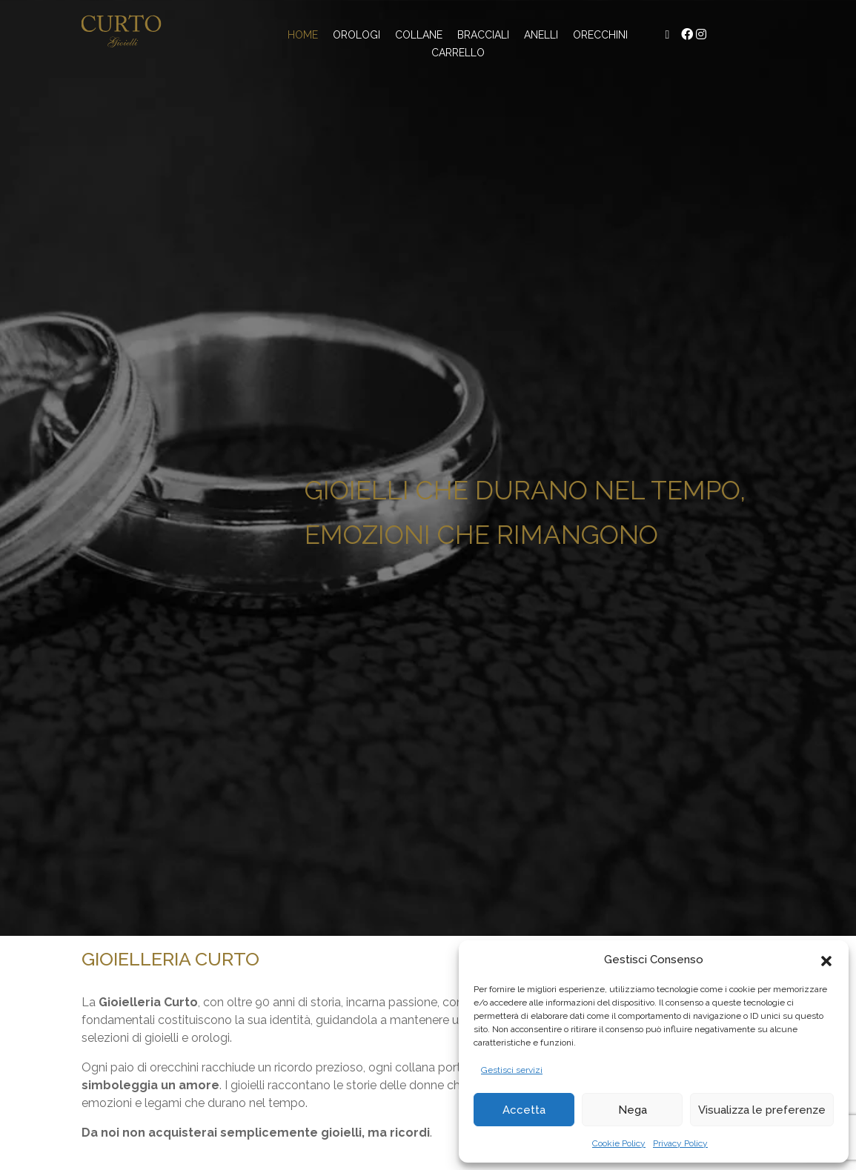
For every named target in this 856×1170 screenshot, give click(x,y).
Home (303, 35)
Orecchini (600, 35)
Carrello (458, 53)
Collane (418, 35)
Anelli (541, 35)
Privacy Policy (680, 1143)
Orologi (356, 35)
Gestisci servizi (512, 1070)
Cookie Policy (619, 1143)
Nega (632, 1110)
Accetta (523, 1110)
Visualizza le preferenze (762, 1110)
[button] (826, 959)
